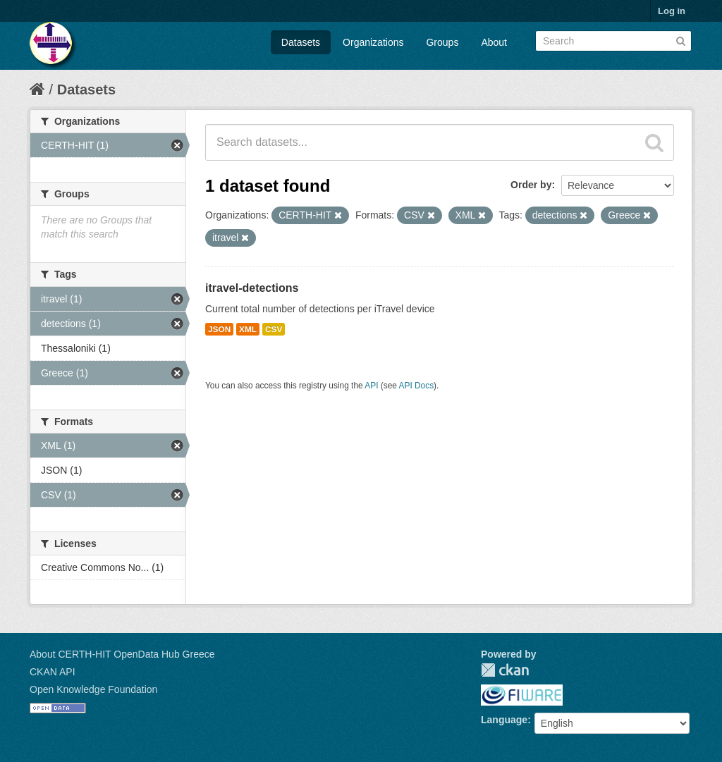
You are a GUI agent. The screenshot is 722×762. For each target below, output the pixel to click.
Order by (530, 184)
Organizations (373, 42)
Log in (671, 11)
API (371, 386)
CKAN (505, 670)
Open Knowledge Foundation (93, 689)
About (494, 42)
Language (504, 719)
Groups (442, 42)
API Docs (416, 386)
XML (248, 329)
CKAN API (52, 671)
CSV (273, 329)
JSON (219, 329)
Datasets (300, 42)
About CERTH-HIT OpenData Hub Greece (122, 654)
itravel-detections (251, 288)
